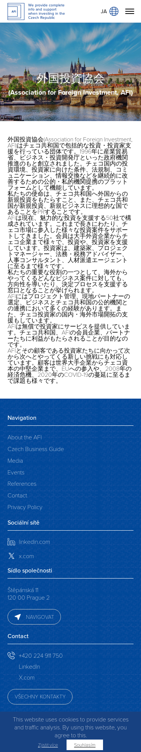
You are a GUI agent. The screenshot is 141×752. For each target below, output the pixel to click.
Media (15, 460)
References (22, 483)
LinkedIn (29, 666)
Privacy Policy (25, 507)
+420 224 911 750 (41, 655)
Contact (17, 495)
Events (16, 472)
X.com (27, 677)
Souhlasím (85, 744)
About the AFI (25, 437)
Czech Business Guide (36, 449)
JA (109, 11)
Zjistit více (48, 744)
